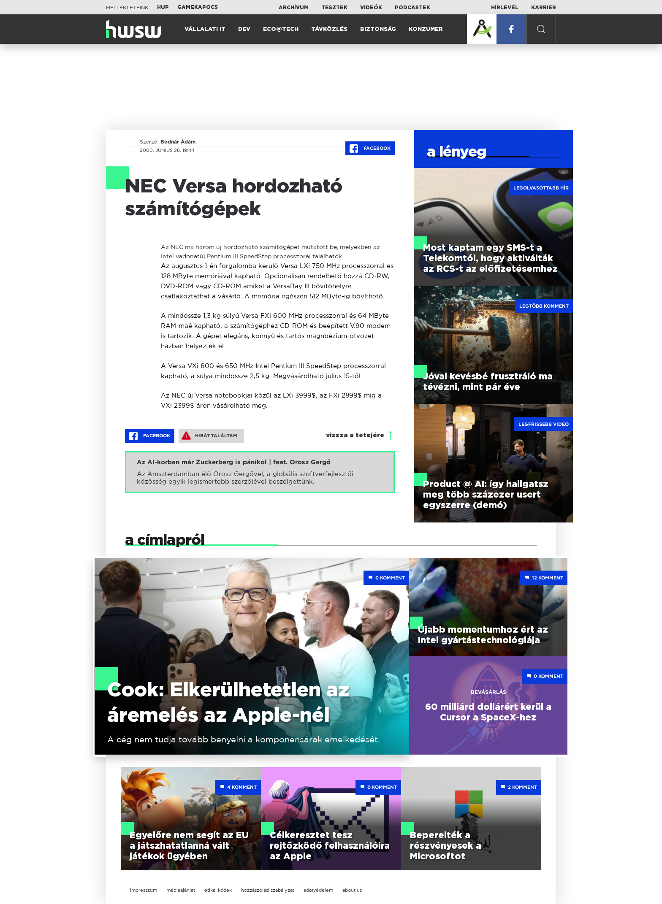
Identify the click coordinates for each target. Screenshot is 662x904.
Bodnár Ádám (177, 141)
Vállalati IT (204, 29)
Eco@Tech (280, 29)
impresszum (143, 890)
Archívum (294, 7)
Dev (244, 29)
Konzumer (426, 29)
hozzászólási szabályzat (267, 890)
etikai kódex (218, 890)
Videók (371, 7)
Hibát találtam (209, 435)
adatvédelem (318, 890)
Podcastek (412, 7)
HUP (163, 7)
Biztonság (378, 29)
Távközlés (329, 29)
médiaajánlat (180, 890)
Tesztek (334, 7)
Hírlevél (504, 7)
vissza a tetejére (355, 435)
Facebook (370, 148)
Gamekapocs (197, 7)
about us (352, 890)
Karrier (543, 7)
